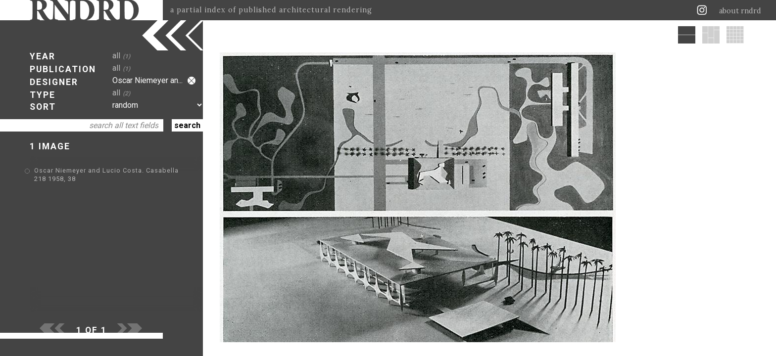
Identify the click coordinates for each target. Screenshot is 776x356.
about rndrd (740, 10)
